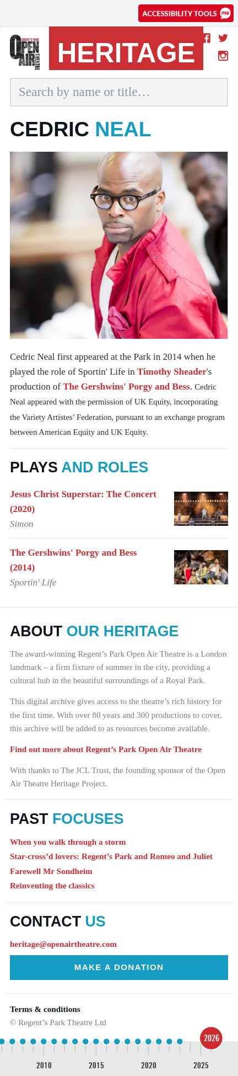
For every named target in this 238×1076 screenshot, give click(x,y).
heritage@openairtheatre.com (63, 944)
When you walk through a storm (68, 841)
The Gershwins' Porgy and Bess (126, 386)
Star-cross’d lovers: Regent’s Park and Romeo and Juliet (111, 856)
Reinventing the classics (52, 885)
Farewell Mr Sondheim (51, 871)
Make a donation (119, 967)
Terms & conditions (45, 1009)
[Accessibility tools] (186, 13)
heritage (126, 53)
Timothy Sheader (172, 371)
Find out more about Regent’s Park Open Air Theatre (106, 749)
